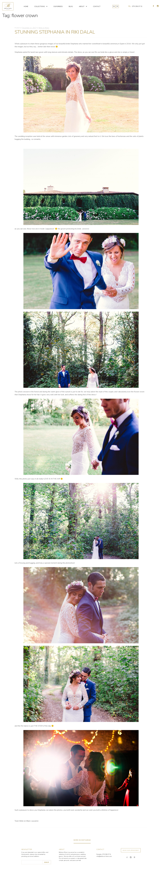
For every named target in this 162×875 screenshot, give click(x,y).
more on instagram (82, 840)
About (81, 6)
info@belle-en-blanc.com (104, 856)
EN (114, 6)
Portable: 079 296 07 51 (103, 854)
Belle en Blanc (44, 28)
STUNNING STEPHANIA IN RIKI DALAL (55, 32)
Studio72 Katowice (148, 871)
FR (117, 6)
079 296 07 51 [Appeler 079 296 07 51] (137, 6)
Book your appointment (131, 850)
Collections (39, 6)
